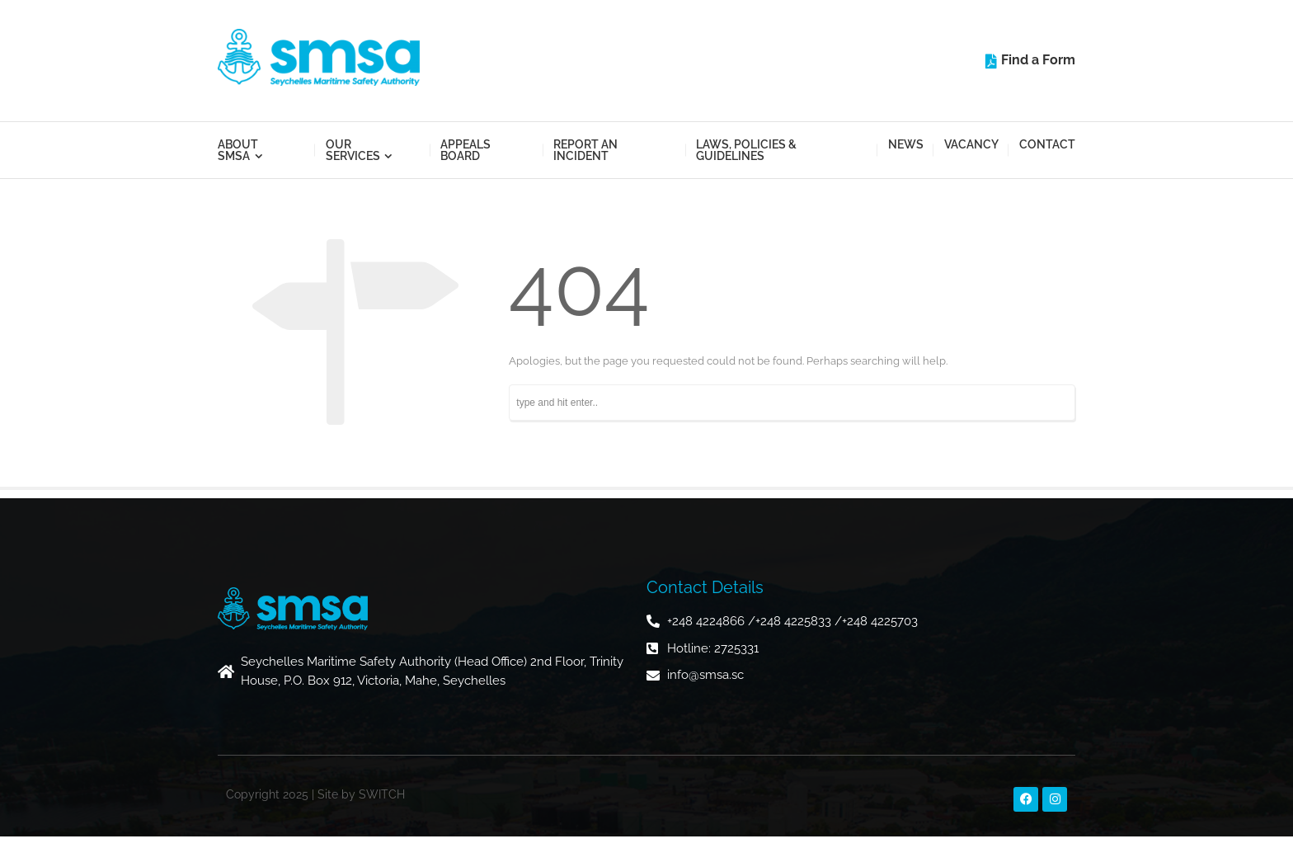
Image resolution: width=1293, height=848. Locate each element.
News (906, 144)
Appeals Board (465, 150)
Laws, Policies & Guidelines (746, 150)
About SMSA (238, 150)
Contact (1047, 144)
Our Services (353, 150)
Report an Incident (585, 150)
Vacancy (971, 144)
